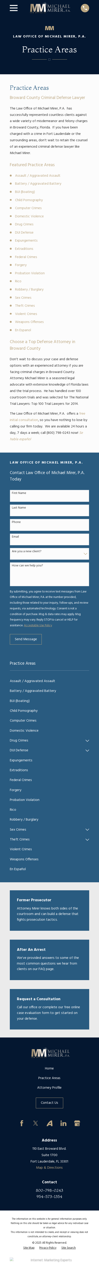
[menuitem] (49, 681)
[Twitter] (36, 1123)
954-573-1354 (49, 1196)
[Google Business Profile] (77, 1123)
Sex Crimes (23, 298)
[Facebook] (22, 1123)
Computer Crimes (28, 208)
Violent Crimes (26, 314)
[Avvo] (49, 1123)
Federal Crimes (26, 257)
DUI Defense (24, 232)
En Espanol (23, 330)
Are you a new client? (27, 552)
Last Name (19, 508)
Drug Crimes (24, 224)
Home (49, 1068)
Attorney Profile (49, 1088)
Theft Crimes (25, 306)
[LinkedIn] (63, 1123)
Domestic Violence (29, 216)
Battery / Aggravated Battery (38, 184)
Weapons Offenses (29, 322)
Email (15, 537)
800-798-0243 (49, 1190)
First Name (19, 493)
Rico (18, 281)
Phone (16, 522)
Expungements (26, 240)
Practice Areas (49, 1078)
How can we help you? (27, 566)
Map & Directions (49, 1168)
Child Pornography (29, 200)
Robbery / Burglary (29, 289)
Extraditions (24, 249)
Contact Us (49, 1103)
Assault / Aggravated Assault (37, 176)
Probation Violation (30, 273)
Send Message (26, 639)
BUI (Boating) (25, 192)
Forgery (21, 265)
